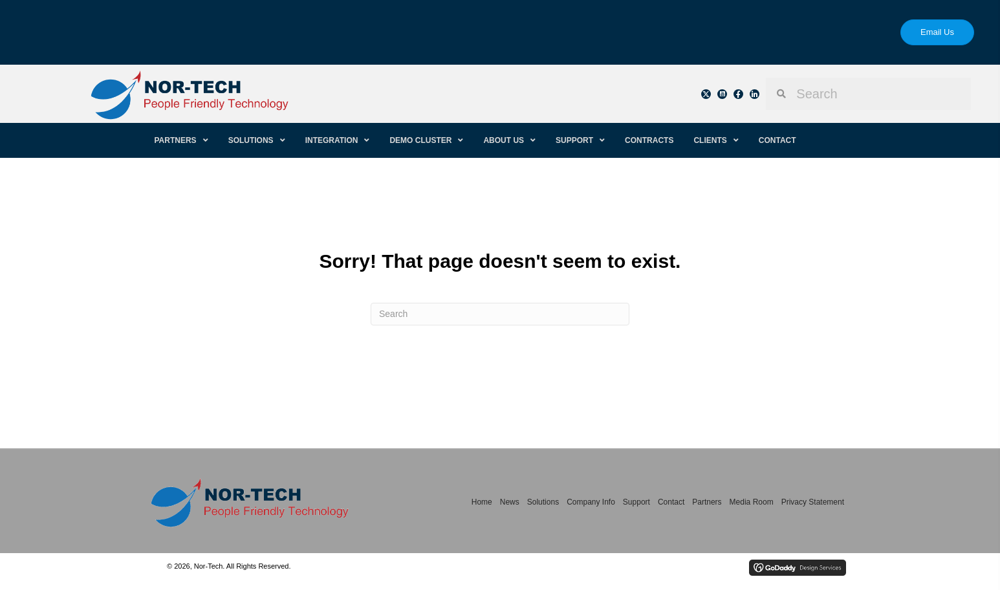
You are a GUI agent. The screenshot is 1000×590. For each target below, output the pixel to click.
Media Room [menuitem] (752, 502)
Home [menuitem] (482, 502)
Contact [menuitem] (671, 502)
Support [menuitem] (636, 502)
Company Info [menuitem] (591, 502)
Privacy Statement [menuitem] (812, 502)
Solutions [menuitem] (543, 502)
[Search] (500, 314)
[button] (706, 94)
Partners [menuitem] (706, 502)
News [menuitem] (509, 502)
